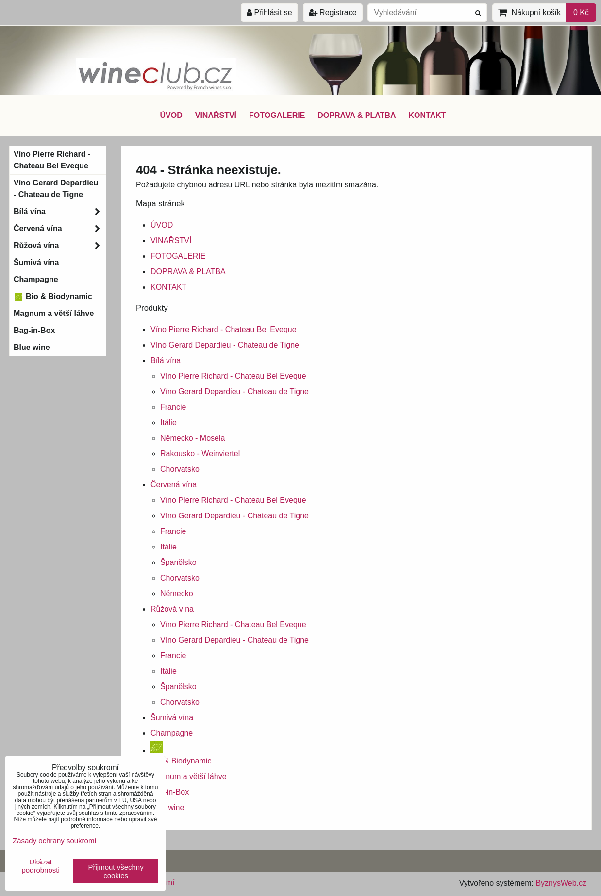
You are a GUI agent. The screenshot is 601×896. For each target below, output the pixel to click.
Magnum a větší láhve (188, 776)
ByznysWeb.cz (560, 883)
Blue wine (167, 807)
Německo (176, 593)
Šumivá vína (171, 717)
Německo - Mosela (192, 438)
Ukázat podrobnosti (40, 866)
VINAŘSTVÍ (215, 115)
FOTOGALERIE (277, 115)
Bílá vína (165, 360)
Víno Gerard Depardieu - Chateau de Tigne (224, 345)
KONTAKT (427, 115)
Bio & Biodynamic (53, 296)
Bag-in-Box (169, 792)
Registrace (333, 12)
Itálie (168, 422)
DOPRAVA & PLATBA (356, 115)
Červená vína (173, 485)
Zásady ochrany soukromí (55, 840)
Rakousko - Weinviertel (200, 453)
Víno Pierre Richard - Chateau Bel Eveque (223, 329)
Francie (173, 407)
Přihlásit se (269, 12)
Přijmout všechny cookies (116, 871)
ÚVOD (171, 115)
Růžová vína (172, 609)
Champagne (171, 733)
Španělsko (178, 562)
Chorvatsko (180, 469)
